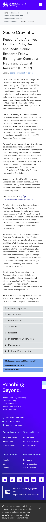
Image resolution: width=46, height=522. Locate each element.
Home (5, 13)
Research (15, 13)
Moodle (5, 460)
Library (5, 468)
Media (25, 13)
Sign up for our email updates (27, 491)
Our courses (28, 438)
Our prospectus (30, 464)
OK (40, 508)
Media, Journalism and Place (16, 16)
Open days (27, 460)
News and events (10, 438)
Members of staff (11, 22)
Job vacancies (8, 446)
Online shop (7, 442)
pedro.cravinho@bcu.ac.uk (21, 73)
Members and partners (13, 19)
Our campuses (29, 446)
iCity (4, 464)
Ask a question (29, 468)
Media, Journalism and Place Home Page (21, 361)
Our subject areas (31, 442)
